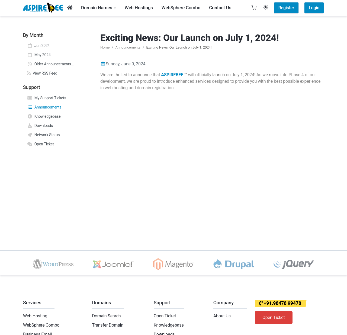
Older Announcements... (50, 64)
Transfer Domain (107, 325)
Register (286, 7)
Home (105, 47)
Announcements (44, 107)
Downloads (40, 125)
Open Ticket (40, 144)
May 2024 (39, 55)
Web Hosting (35, 315)
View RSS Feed (42, 73)
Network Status (43, 135)
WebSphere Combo (41, 325)
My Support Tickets (46, 98)
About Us (222, 315)
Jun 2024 (38, 45)
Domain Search (106, 315)
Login (314, 7)
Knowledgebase (44, 116)
